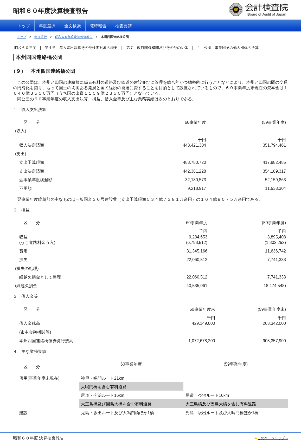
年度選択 (40, 37)
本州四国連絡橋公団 (115, 37)
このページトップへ (273, 438)
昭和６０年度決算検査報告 (74, 37)
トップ (21, 37)
